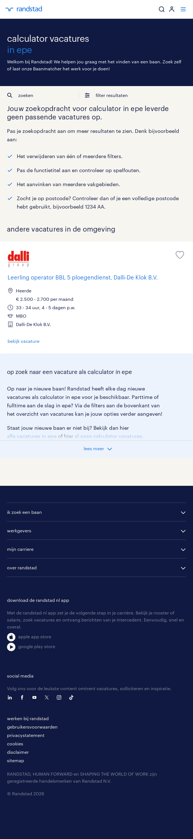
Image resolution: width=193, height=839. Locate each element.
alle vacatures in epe (32, 436)
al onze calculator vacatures (108, 436)
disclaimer (18, 752)
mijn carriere (20, 549)
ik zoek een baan (24, 512)
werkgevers (19, 530)
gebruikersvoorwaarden (32, 726)
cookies (15, 743)
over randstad (22, 567)
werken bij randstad (28, 718)
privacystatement (25, 735)
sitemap (15, 760)
